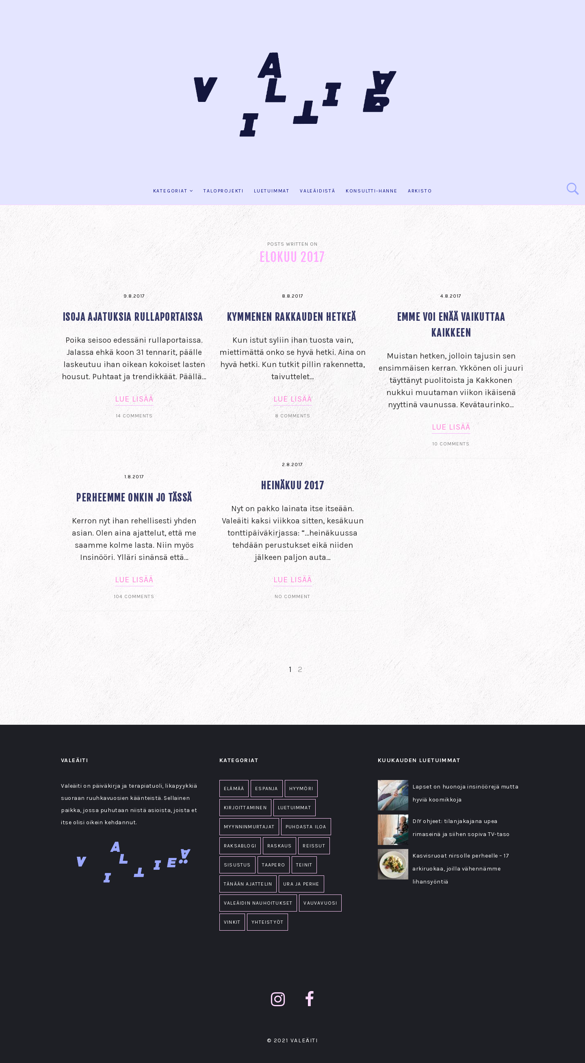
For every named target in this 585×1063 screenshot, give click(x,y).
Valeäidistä (318, 191)
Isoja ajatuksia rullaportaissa (134, 317)
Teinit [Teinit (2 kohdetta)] (304, 865)
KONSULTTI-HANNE (372, 191)
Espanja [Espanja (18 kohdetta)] (266, 788)
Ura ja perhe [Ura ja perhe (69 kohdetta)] (301, 884)
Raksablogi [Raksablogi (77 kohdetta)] (240, 846)
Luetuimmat (272, 191)
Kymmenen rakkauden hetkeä (293, 317)
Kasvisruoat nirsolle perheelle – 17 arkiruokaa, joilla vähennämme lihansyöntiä (460, 868)
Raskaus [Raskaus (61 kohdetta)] (279, 846)
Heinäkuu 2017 (292, 486)
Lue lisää (134, 399)
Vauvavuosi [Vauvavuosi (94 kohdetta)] (320, 903)
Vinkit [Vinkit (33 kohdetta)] (232, 922)
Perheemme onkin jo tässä (134, 498)
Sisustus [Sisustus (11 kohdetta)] (237, 865)
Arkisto (420, 191)
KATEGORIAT (170, 191)
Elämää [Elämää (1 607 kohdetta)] (234, 788)
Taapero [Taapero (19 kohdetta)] (273, 865)
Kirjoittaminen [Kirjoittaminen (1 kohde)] (245, 807)
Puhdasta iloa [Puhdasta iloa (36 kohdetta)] (306, 827)
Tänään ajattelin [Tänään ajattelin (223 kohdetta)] (248, 884)
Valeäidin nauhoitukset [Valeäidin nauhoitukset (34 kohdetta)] (258, 903)
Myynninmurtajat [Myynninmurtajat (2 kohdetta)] (249, 827)
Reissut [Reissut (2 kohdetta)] (314, 846)
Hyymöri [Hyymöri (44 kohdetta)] (301, 788)
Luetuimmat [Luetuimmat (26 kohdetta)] (294, 807)
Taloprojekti (224, 191)
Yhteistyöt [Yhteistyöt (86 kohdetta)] (267, 922)
